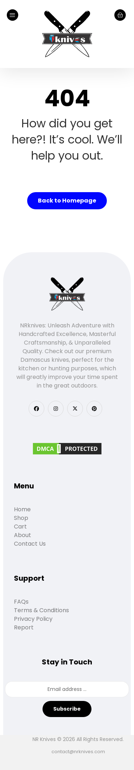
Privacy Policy (33, 619)
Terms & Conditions (41, 610)
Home (22, 509)
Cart (20, 526)
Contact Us (30, 544)
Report (24, 627)
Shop (21, 518)
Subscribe (67, 708)
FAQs (21, 602)
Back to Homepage (67, 200)
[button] (36, 408)
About (22, 535)
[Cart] (120, 14)
